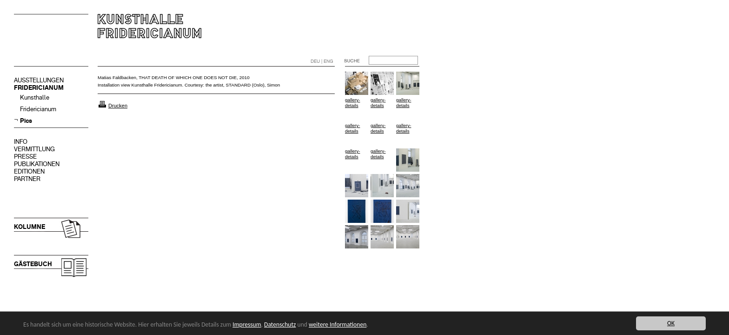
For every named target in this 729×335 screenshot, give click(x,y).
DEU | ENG (322, 61)
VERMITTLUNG (34, 149)
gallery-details (352, 102)
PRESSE (25, 156)
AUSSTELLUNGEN (39, 80)
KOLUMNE (29, 226)
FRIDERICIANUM (39, 87)
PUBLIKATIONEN (37, 164)
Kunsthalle (34, 97)
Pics (26, 120)
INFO (20, 141)
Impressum (246, 324)
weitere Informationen (337, 324)
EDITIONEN (29, 171)
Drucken (117, 105)
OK (671, 323)
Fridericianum (38, 109)
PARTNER (27, 178)
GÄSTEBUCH (33, 264)
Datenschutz (280, 324)
